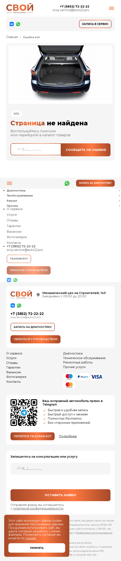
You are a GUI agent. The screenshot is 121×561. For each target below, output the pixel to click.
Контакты (14, 243)
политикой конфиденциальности (38, 508)
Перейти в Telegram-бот (32, 436)
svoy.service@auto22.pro (71, 10)
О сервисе (15, 209)
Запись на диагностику (95, 183)
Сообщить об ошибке (86, 150)
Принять (37, 547)
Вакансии (14, 232)
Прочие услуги (74, 367)
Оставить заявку (60, 495)
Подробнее (68, 436)
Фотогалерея (17, 237)
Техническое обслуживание (84, 358)
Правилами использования (94, 532)
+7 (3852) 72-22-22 (74, 6)
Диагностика (73, 353)
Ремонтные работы (77, 362)
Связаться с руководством (28, 270)
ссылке (30, 538)
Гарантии (14, 226)
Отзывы (12, 220)
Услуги (12, 215)
